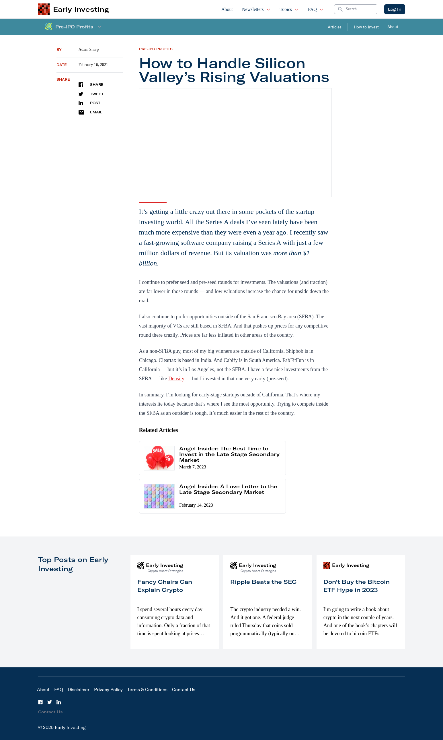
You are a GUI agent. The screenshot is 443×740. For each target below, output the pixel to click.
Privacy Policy (108, 689)
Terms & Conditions (147, 689)
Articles (334, 27)
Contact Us (183, 689)
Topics (289, 9)
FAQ (316, 9)
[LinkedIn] (58, 702)
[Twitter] (49, 702)
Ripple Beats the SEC (263, 581)
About (227, 9)
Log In (394, 9)
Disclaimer (78, 689)
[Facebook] (40, 702)
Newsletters (256, 9)
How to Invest (366, 27)
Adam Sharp (89, 49)
